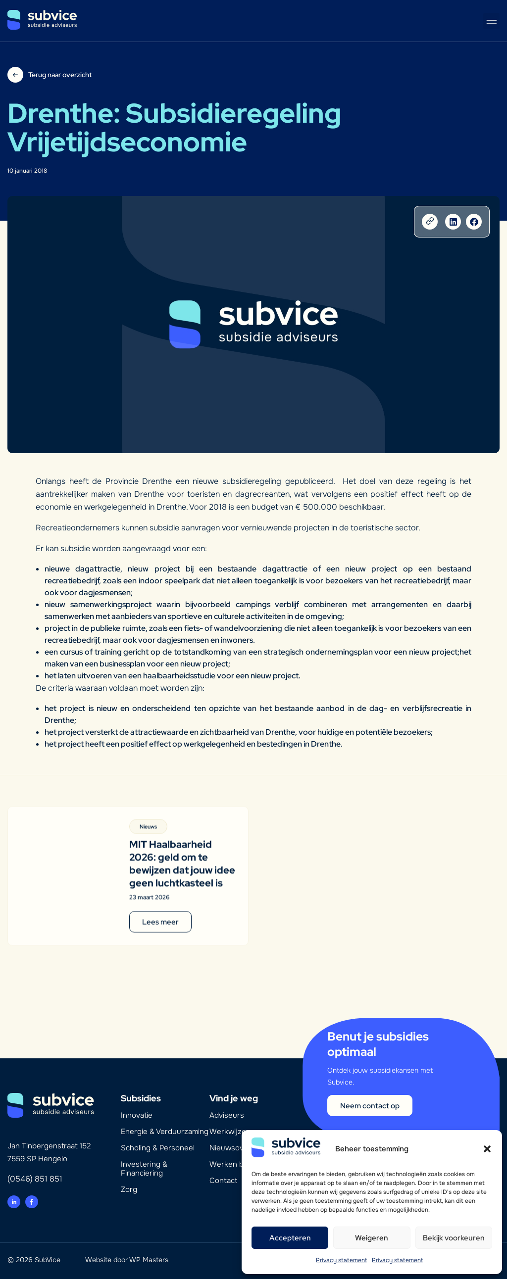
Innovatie (136, 1115)
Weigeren (371, 1238)
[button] (487, 1149)
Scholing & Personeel (158, 1147)
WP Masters (148, 1259)
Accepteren (290, 1238)
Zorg (129, 1189)
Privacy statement (341, 1260)
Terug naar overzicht (60, 74)
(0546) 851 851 (34, 1179)
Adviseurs (226, 1115)
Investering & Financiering (144, 1169)
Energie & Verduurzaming (164, 1131)
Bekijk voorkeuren (454, 1238)
